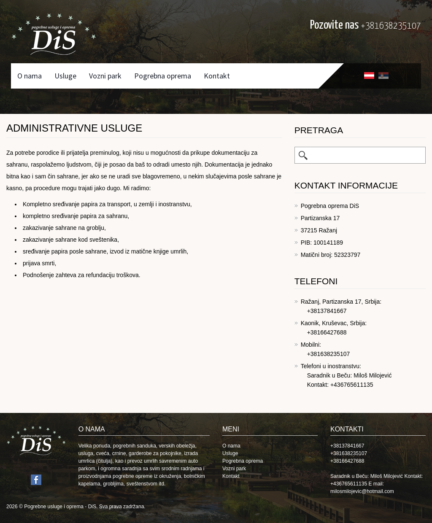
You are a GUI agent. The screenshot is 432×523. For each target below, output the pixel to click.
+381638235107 (391, 26)
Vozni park (105, 76)
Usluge (65, 76)
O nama (29, 76)
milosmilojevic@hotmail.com (362, 491)
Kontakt (217, 76)
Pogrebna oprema (162, 76)
